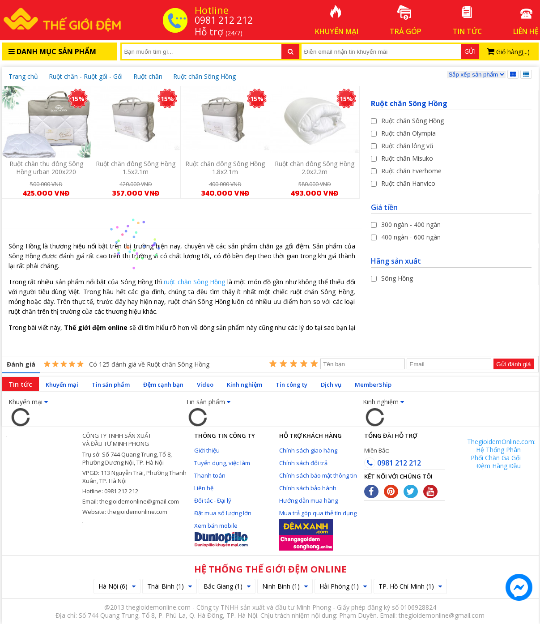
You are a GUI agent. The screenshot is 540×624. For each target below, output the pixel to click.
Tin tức (20, 384)
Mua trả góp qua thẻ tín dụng (318, 513)
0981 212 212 (392, 463)
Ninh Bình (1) (285, 586)
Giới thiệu (207, 450)
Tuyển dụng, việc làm (222, 463)
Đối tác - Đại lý (212, 500)
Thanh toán (209, 475)
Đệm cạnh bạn (163, 384)
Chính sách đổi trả (303, 463)
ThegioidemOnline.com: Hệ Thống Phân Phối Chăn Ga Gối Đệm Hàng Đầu (501, 453)
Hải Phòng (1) (343, 586)
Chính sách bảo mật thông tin (318, 475)
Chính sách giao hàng (308, 450)
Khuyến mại (62, 384)
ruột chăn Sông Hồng (194, 282)
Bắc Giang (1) (227, 586)
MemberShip (373, 384)
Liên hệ (203, 488)
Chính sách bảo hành (307, 488)
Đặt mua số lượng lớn (222, 513)
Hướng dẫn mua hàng (308, 500)
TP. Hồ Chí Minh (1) (410, 586)
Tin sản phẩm (111, 384)
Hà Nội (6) (117, 586)
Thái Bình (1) (169, 586)
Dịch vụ (331, 384)
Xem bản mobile (216, 525)
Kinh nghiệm (244, 384)
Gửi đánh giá (513, 364)
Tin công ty (291, 384)
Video (205, 384)
